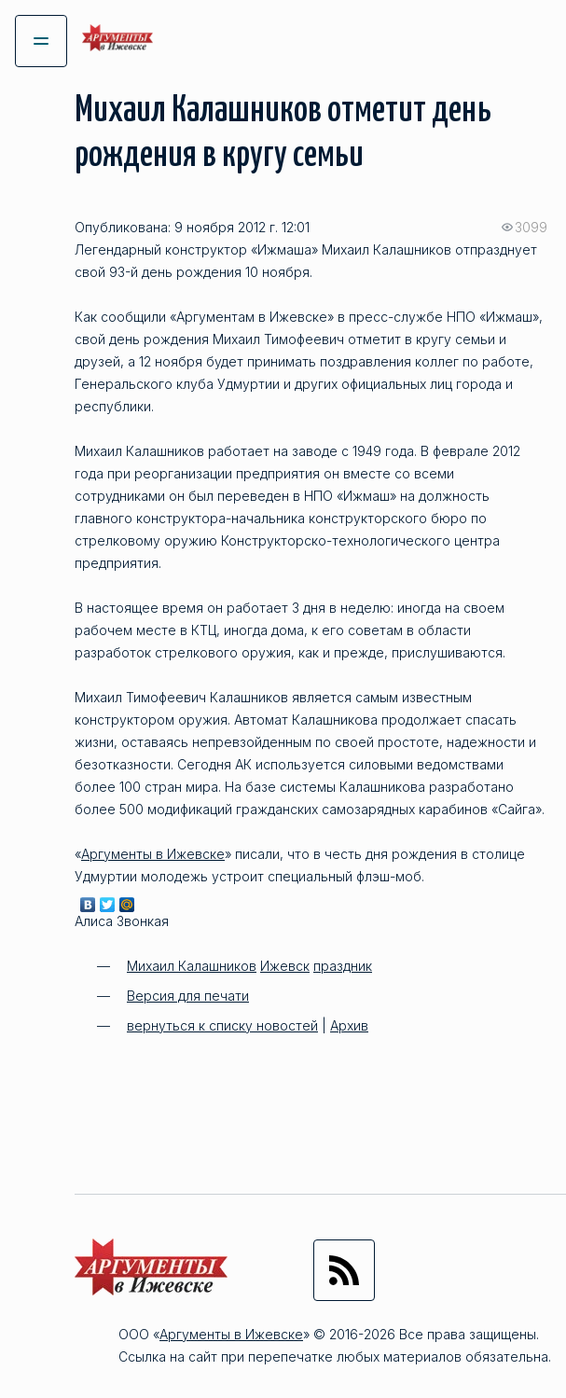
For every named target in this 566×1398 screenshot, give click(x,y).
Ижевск (285, 966)
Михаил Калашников (191, 966)
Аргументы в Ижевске (153, 854)
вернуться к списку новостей (222, 1025)
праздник (342, 966)
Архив (349, 1025)
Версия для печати (188, 996)
